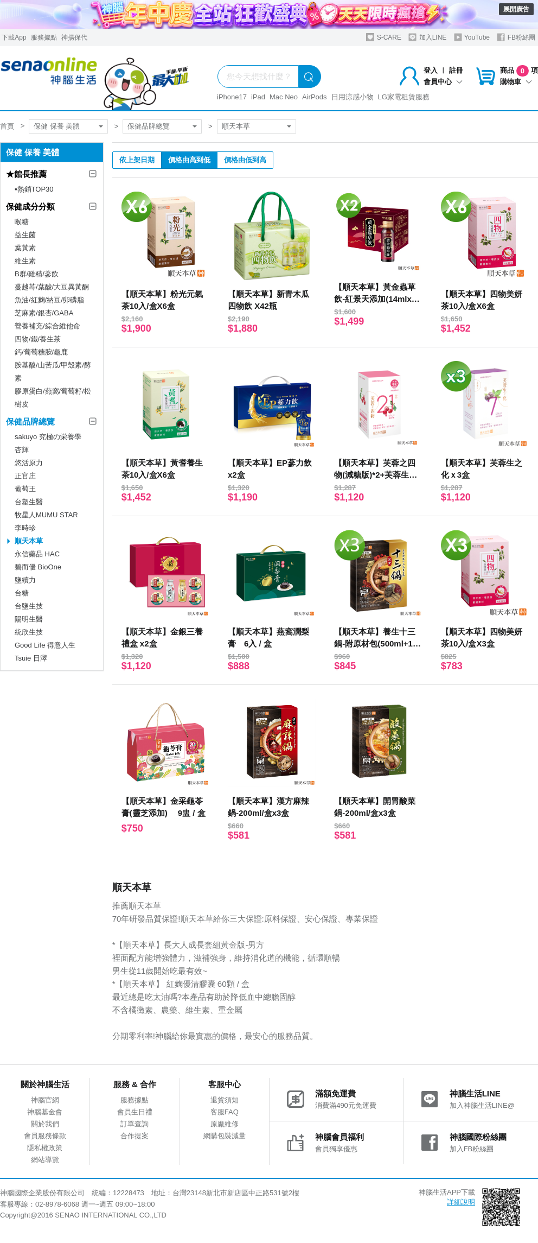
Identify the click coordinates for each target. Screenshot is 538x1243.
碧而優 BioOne (38, 567)
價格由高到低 (189, 160)
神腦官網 (45, 1100)
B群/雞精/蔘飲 (37, 274)
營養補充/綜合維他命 (47, 326)
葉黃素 (25, 248)
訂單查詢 (134, 1124)
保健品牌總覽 (148, 126)
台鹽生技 (29, 606)
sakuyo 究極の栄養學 (48, 437)
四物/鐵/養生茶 (38, 339)
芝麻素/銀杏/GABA (44, 313)
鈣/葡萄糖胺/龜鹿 (41, 352)
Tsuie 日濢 (31, 658)
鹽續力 (25, 580)
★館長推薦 (26, 174)
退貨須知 (224, 1100)
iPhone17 (232, 96)
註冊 (456, 70)
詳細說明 (461, 1202)
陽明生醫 (29, 619)
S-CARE (383, 37)
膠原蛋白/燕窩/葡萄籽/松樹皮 (53, 397)
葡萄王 (25, 489)
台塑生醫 (29, 502)
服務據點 (44, 37)
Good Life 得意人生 (45, 645)
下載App (14, 37)
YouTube (472, 37)
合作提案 (134, 1136)
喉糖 (22, 222)
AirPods (314, 96)
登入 (431, 70)
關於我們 (45, 1124)
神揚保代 (74, 37)
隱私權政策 (44, 1148)
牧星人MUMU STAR (46, 515)
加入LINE (427, 37)
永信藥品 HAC (37, 554)
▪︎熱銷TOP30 (34, 189)
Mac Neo (284, 96)
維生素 (25, 261)
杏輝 (22, 450)
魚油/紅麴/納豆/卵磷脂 (49, 300)
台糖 (22, 593)
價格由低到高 (245, 160)
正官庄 (25, 476)
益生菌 (25, 235)
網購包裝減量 (224, 1136)
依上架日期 (137, 160)
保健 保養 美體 (57, 126)
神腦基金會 (44, 1112)
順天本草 (236, 126)
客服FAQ (224, 1112)
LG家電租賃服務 (404, 96)
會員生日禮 (134, 1112)
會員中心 (443, 82)
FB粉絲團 (516, 37)
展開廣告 (516, 9)
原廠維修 (224, 1124)
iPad (258, 96)
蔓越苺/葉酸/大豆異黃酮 (52, 287)
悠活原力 (29, 463)
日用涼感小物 (352, 96)
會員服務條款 (45, 1136)
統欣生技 (29, 632)
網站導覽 (45, 1160)
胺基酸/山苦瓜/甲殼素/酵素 (53, 371)
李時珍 (25, 528)
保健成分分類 (30, 206)
